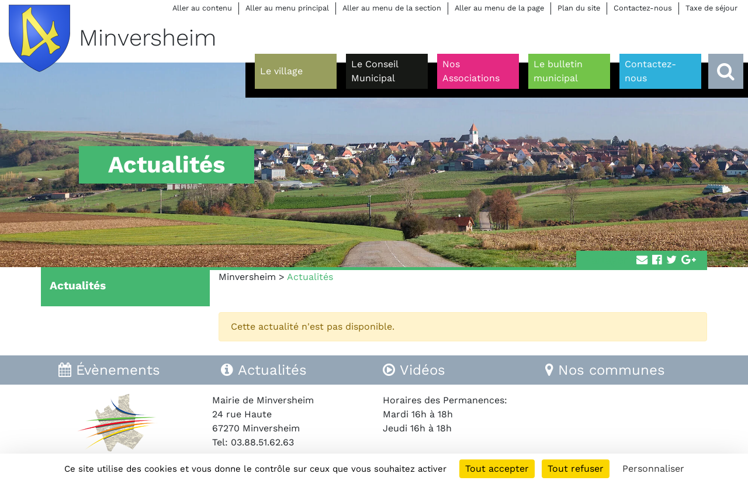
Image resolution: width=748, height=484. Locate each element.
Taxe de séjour (711, 8)
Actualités (78, 285)
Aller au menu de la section (391, 8)
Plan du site (578, 8)
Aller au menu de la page (499, 8)
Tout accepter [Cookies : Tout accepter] (497, 468)
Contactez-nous (643, 8)
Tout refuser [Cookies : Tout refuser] (576, 468)
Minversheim (247, 276)
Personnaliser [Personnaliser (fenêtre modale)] (653, 468)
